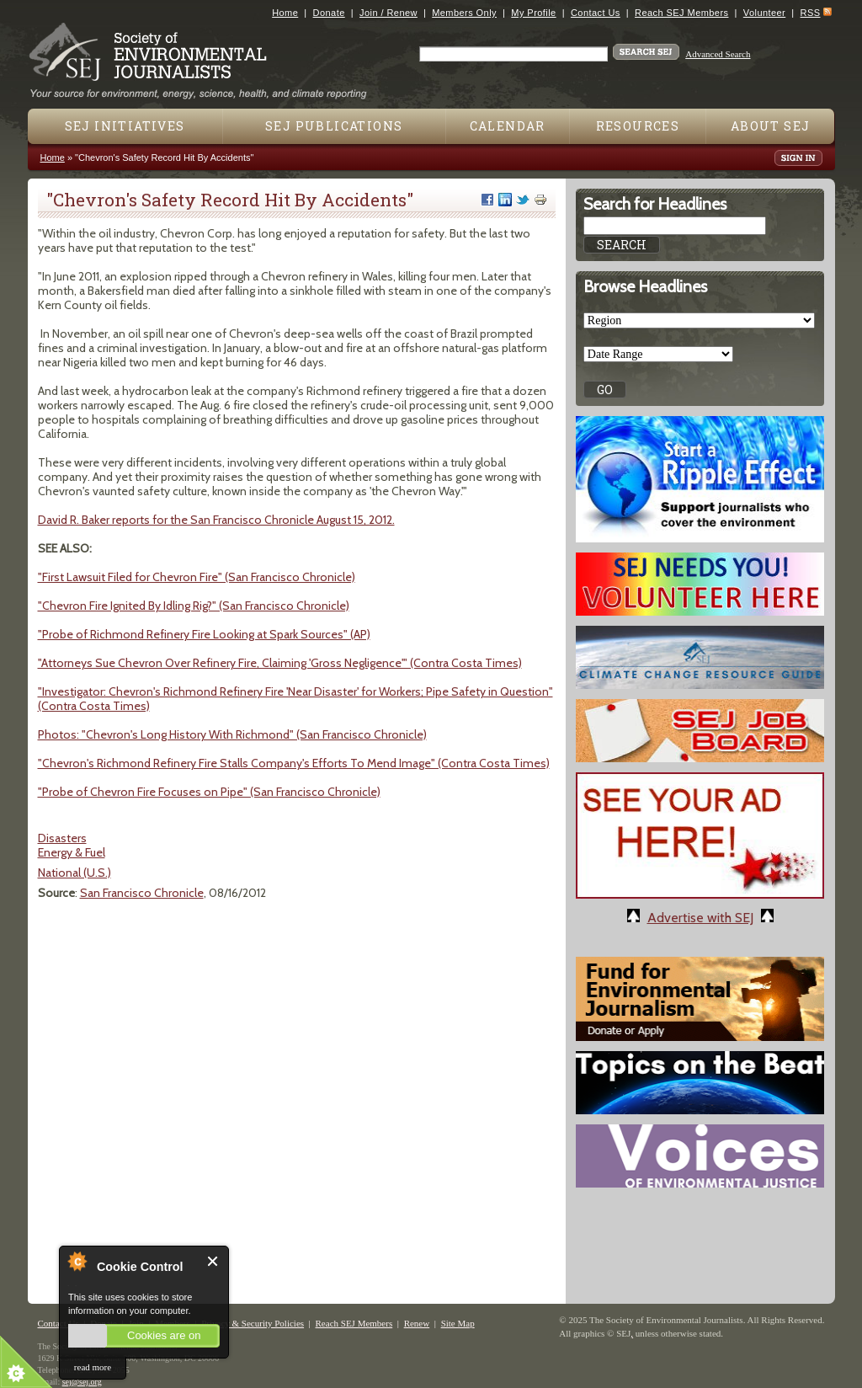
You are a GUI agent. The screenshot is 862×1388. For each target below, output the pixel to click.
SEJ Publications (333, 126)
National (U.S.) (74, 872)
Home (285, 13)
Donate (329, 13)
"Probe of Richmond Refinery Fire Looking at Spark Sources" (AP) (204, 634)
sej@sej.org (82, 1381)
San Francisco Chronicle (142, 892)
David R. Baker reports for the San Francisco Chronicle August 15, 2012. (216, 519)
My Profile (533, 13)
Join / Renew (388, 13)
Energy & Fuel (71, 852)
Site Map (458, 1323)
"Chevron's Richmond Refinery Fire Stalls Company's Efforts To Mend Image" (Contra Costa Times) (294, 763)
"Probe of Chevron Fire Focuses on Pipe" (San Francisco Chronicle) (209, 791)
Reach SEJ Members (681, 13)
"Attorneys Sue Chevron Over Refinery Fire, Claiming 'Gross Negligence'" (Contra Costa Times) (280, 662)
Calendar (507, 126)
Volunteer (764, 13)
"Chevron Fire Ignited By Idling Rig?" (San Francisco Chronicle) (193, 605)
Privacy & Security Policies (252, 1323)
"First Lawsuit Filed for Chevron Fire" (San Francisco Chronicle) (196, 577)
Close (213, 1261)
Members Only (464, 13)
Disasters (62, 838)
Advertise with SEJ (700, 918)
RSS (811, 13)
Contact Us (595, 13)
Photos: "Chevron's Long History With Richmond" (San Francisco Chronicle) (232, 734)
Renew (417, 1323)
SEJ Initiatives (125, 126)
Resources (638, 126)
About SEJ (771, 126)
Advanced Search (717, 54)
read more (92, 1367)
